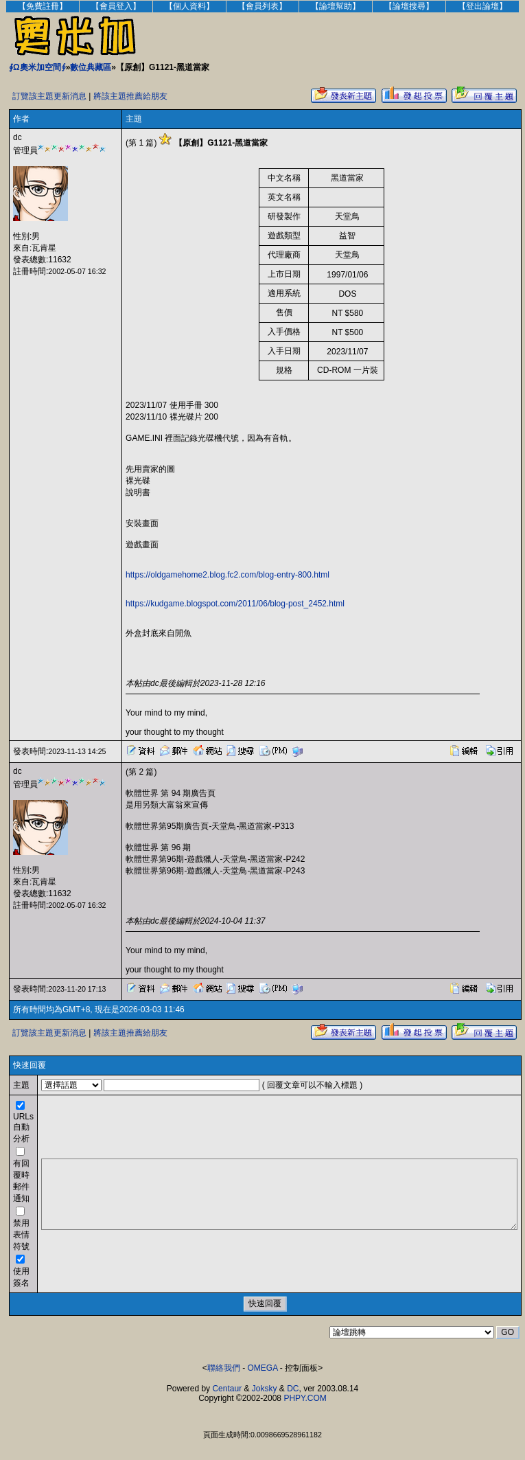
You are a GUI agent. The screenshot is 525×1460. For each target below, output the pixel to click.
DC (293, 1388)
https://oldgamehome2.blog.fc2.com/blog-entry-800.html (227, 575)
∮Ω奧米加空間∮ (37, 67)
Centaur (227, 1388)
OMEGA (263, 1368)
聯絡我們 (223, 1368)
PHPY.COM (304, 1398)
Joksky (264, 1388)
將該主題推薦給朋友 (130, 96)
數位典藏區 (90, 67)
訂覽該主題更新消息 (49, 96)
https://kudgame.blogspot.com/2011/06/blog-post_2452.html (235, 603)
